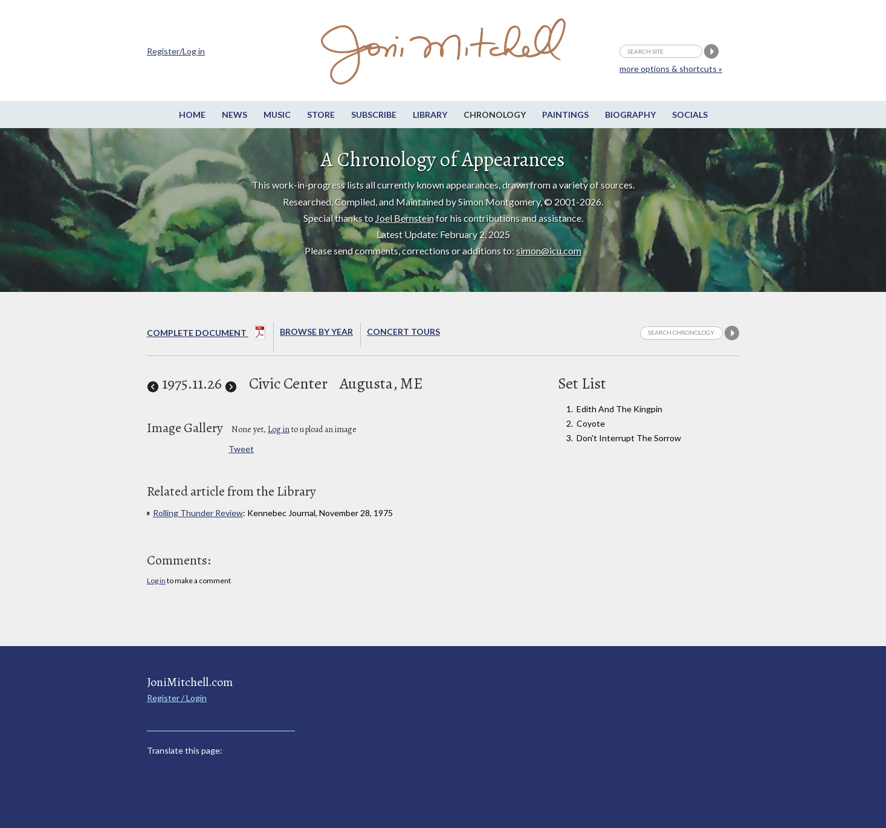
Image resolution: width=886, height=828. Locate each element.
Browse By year (316, 331)
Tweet (241, 449)
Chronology (495, 114)
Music (277, 114)
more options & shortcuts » (670, 68)
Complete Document (206, 334)
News (234, 114)
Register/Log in (176, 51)
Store (321, 114)
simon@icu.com (548, 250)
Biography (630, 114)
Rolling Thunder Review (198, 513)
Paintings (565, 114)
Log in (278, 429)
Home (192, 114)
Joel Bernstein (404, 218)
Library (430, 114)
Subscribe (373, 114)
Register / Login (177, 698)
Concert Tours (403, 331)
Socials (690, 114)
